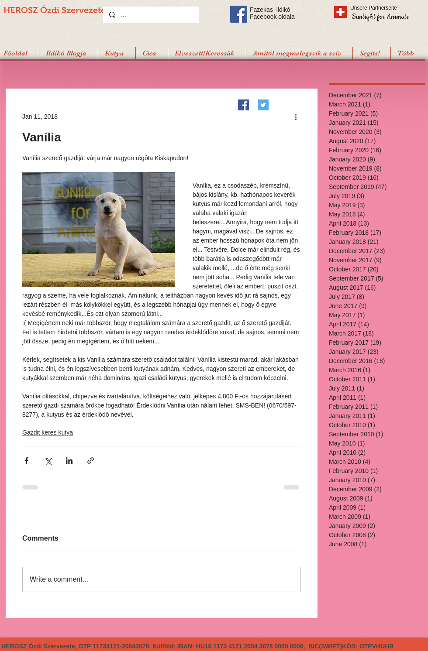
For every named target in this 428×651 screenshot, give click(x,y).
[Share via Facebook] (26, 460)
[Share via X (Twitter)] (48, 460)
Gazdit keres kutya (47, 432)
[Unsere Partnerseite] (385, 8)
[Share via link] (90, 460)
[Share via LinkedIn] (69, 460)
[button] (371, 53)
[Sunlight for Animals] (380, 16)
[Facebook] (243, 104)
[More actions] (295, 116)
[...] (151, 15)
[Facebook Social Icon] (238, 14)
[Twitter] (263, 104)
